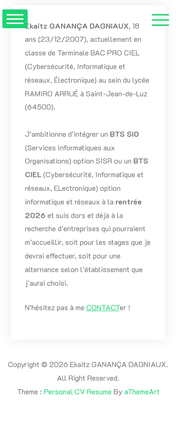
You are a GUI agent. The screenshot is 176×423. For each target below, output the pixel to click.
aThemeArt (142, 391)
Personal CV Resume (78, 391)
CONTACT (103, 307)
